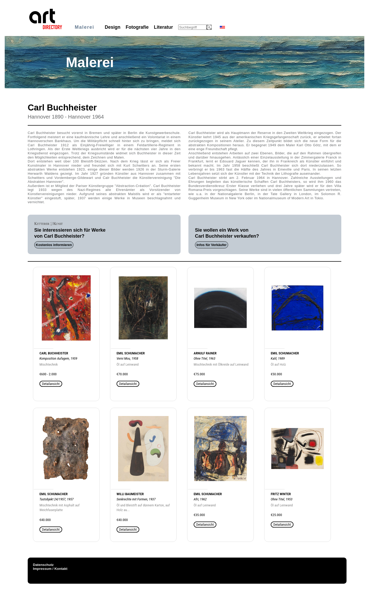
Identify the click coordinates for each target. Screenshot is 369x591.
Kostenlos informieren (54, 245)
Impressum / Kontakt (50, 569)
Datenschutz (43, 565)
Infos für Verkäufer (212, 245)
